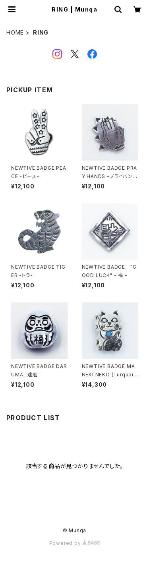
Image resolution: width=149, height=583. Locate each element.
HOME (15, 32)
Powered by (74, 543)
